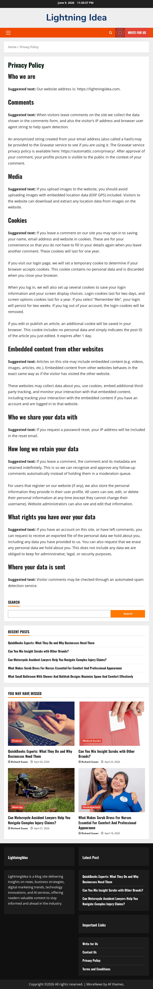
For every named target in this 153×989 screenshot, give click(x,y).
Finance (17, 740)
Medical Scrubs (92, 740)
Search (14, 602)
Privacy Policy (91, 960)
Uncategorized (91, 807)
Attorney (17, 807)
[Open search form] (110, 33)
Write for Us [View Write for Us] (130, 33)
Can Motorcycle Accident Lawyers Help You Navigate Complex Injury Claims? (57, 659)
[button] (8, 33)
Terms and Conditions (96, 969)
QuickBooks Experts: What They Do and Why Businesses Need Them (51, 642)
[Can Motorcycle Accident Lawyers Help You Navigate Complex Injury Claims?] (41, 790)
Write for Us (90, 943)
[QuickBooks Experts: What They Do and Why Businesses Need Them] (41, 724)
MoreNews (94, 984)
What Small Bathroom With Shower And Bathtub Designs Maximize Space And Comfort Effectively (70, 676)
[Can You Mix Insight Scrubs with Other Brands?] (111, 724)
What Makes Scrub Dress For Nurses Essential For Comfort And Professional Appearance (65, 668)
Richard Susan (19, 761)
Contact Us (89, 952)
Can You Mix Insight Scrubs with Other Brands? (38, 651)
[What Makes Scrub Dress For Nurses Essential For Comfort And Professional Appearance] (111, 790)
